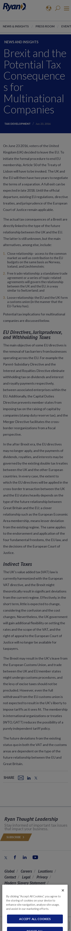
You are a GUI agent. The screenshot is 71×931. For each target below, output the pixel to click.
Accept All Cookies (35, 924)
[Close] (63, 895)
